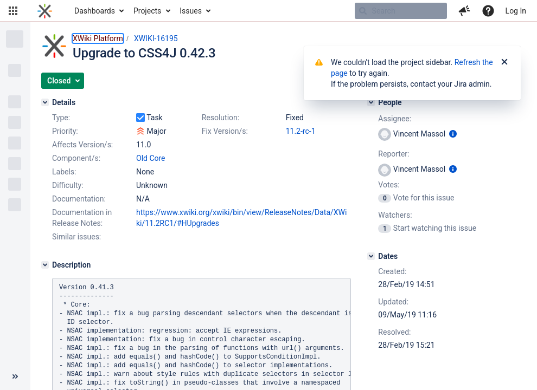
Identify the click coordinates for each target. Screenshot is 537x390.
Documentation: (79, 198)
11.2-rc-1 (301, 131)
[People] (371, 102)
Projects (147, 10)
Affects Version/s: (82, 144)
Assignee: (394, 118)
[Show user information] (453, 133)
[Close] (504, 62)
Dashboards (94, 10)
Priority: (65, 131)
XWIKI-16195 (156, 38)
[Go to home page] (44, 11)
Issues (191, 10)
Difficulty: (68, 185)
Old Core (150, 158)
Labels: (64, 171)
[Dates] (371, 256)
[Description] (45, 265)
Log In (516, 10)
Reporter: (393, 154)
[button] (13, 11)
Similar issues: (76, 236)
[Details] (45, 102)
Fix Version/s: (225, 131)
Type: (61, 117)
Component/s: (76, 158)
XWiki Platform (98, 38)
